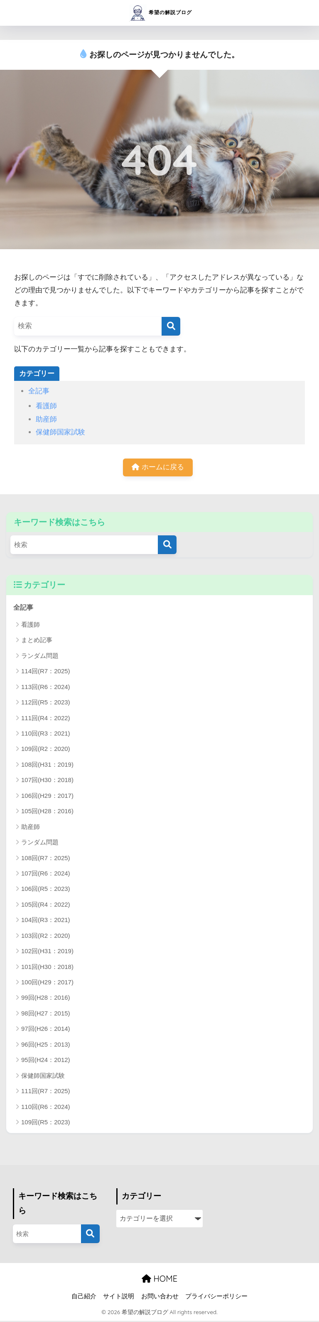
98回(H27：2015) (45, 1014)
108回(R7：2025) (45, 859)
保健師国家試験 (60, 432)
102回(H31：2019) (47, 952)
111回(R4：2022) (45, 719)
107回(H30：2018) (47, 781)
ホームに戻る (158, 468)
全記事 (38, 391)
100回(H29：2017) (47, 983)
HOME (159, 1280)
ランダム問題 (40, 656)
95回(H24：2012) (45, 1060)
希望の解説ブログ (160, 13)
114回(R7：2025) (45, 672)
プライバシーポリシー (216, 1297)
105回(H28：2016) (47, 812)
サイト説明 (118, 1297)
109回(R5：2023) (45, 1123)
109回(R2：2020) (45, 750)
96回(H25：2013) (45, 1045)
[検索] (171, 326)
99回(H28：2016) (45, 999)
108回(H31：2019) (47, 765)
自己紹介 (83, 1297)
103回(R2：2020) (45, 936)
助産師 (46, 419)
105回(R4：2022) (45, 905)
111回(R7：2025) (45, 1092)
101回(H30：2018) (47, 967)
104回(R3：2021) (45, 921)
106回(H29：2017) (47, 796)
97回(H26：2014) (45, 1029)
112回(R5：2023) (45, 703)
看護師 (46, 406)
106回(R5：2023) (45, 889)
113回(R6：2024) (45, 688)
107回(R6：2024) (45, 874)
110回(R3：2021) (45, 734)
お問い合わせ (160, 1297)
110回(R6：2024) (45, 1107)
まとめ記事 (36, 641)
